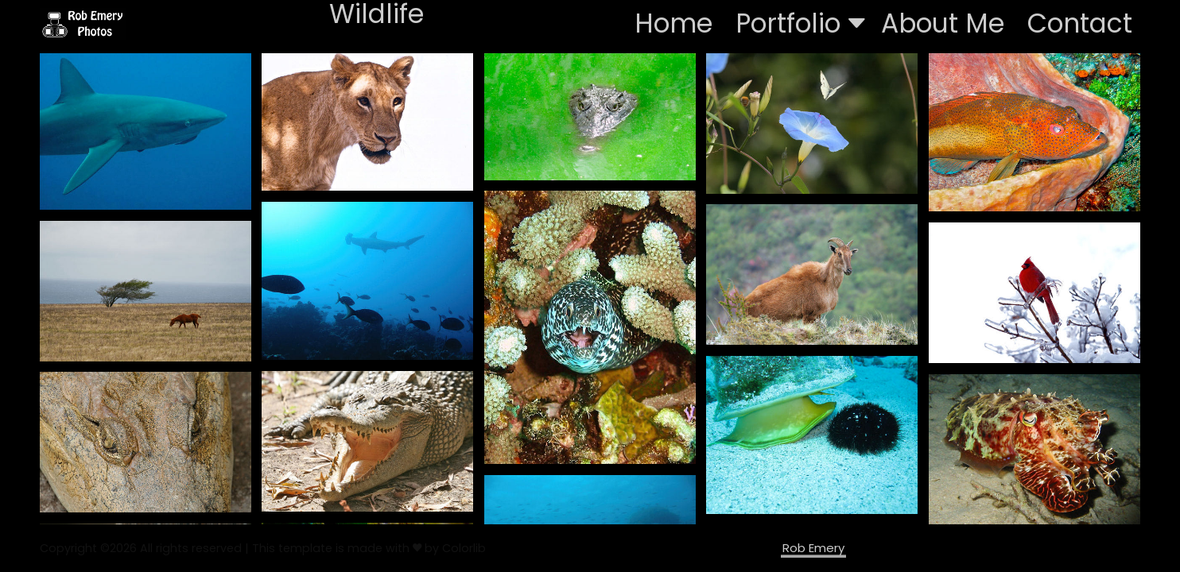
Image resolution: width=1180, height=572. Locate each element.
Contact (1079, 23)
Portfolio (800, 23)
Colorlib (464, 548)
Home (673, 23)
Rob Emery (813, 547)
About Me (942, 23)
